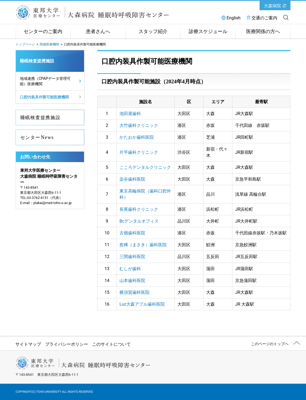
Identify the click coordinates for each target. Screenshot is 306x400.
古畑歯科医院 (132, 232)
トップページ (25, 44)
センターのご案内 (43, 31)
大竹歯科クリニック (138, 125)
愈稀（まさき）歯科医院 (143, 244)
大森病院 (272, 5)
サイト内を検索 (286, 17)
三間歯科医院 (132, 256)
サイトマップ (28, 344)
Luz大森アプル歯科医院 (142, 304)
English (234, 17)
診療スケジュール (208, 31)
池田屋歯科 (130, 113)
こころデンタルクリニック (145, 167)
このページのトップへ (270, 344)
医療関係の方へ (263, 31)
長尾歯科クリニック (138, 209)
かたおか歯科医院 (136, 137)
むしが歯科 (130, 268)
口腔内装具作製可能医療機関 (44, 97)
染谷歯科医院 (132, 179)
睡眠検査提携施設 (37, 60)
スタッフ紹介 (153, 31)
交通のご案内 (264, 17)
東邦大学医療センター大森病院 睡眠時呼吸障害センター (104, 12)
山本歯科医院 (132, 280)
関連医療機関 (49, 44)
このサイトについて (111, 344)
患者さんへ (98, 31)
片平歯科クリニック (138, 152)
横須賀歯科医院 (134, 292)
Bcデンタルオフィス (139, 221)
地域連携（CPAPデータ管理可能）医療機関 (45, 81)
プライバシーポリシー (66, 344)
